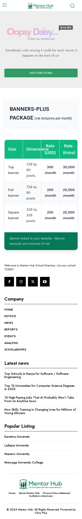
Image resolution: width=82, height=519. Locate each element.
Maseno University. (17, 454)
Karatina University (17, 436)
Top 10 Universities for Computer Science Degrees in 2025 (39, 387)
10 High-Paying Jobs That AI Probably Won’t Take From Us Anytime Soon (39, 399)
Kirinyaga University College (23, 462)
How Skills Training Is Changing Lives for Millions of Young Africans (40, 411)
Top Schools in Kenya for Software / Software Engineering (36, 375)
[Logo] (40, 6)
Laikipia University (16, 445)
